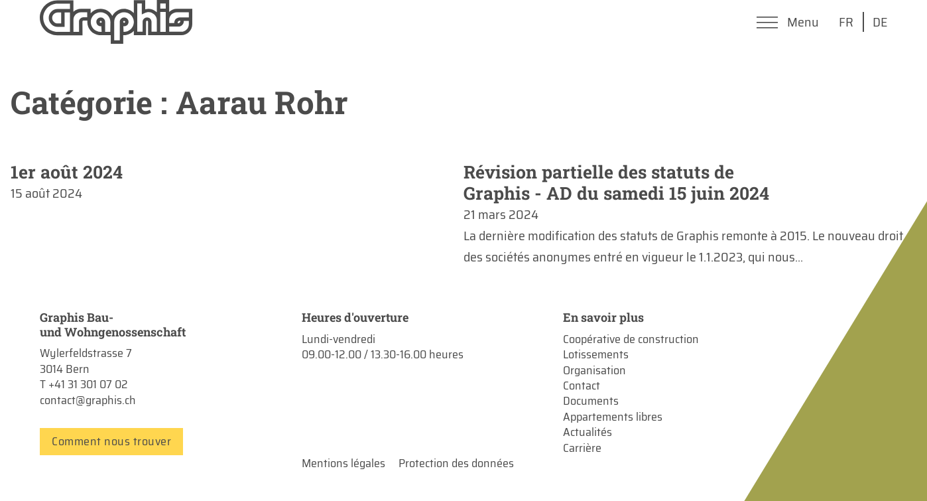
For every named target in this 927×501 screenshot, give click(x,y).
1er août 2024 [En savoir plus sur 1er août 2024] (67, 171)
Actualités (587, 432)
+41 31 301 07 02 (88, 384)
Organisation (594, 370)
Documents (591, 401)
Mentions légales (343, 463)
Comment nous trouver (111, 441)
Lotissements (596, 354)
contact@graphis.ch (88, 400)
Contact (581, 386)
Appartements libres (612, 417)
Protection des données (456, 463)
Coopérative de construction (631, 339)
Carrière (582, 448)
